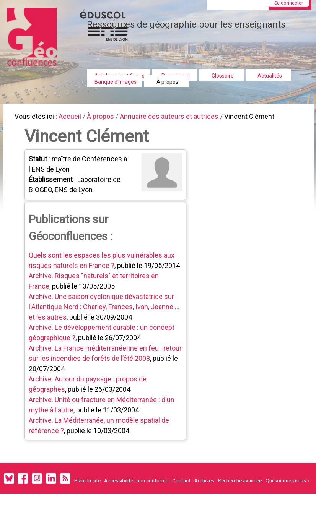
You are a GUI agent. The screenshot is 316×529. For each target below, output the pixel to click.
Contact (181, 484)
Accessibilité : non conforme (136, 484)
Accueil (73, 117)
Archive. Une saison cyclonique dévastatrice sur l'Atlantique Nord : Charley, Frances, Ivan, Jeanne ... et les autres (105, 309)
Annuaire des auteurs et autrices (177, 117)
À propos (167, 82)
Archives (204, 484)
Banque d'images (115, 82)
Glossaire (223, 76)
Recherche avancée (240, 484)
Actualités (269, 76)
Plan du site (87, 484)
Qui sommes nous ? (288, 484)
